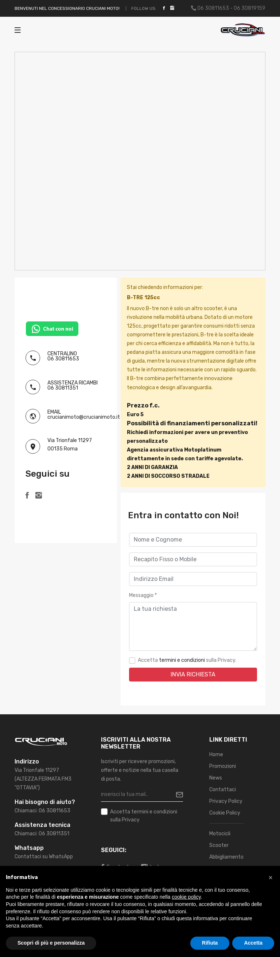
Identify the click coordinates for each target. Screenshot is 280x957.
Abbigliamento (226, 857)
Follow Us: (143, 8)
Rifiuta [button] (210, 943)
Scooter (219, 845)
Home (216, 754)
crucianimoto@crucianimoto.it (83, 417)
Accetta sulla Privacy (143, 815)
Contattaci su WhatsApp (44, 857)
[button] (270, 877)
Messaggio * (143, 595)
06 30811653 (63, 359)
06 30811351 (62, 388)
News (215, 778)
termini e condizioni (182, 660)
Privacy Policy (225, 801)
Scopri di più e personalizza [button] (51, 943)
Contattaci (222, 789)
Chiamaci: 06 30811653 (42, 811)
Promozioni (222, 766)
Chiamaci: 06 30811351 (42, 834)
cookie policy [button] (186, 897)
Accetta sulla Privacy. (187, 660)
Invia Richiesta (193, 674)
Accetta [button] (253, 943)
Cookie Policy (224, 813)
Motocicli (219, 834)
